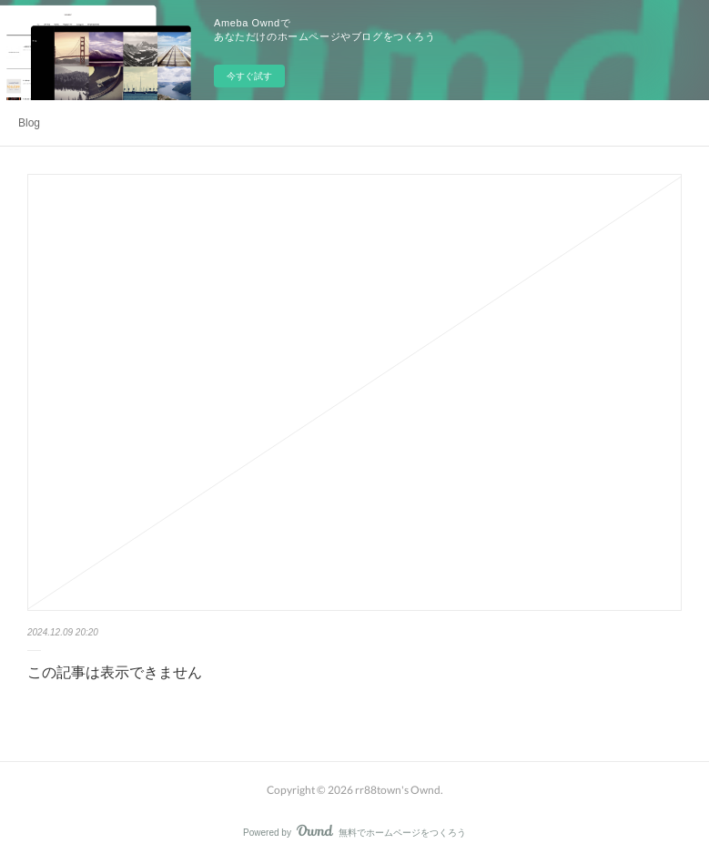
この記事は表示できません (114, 672)
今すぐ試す (249, 76)
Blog (29, 123)
